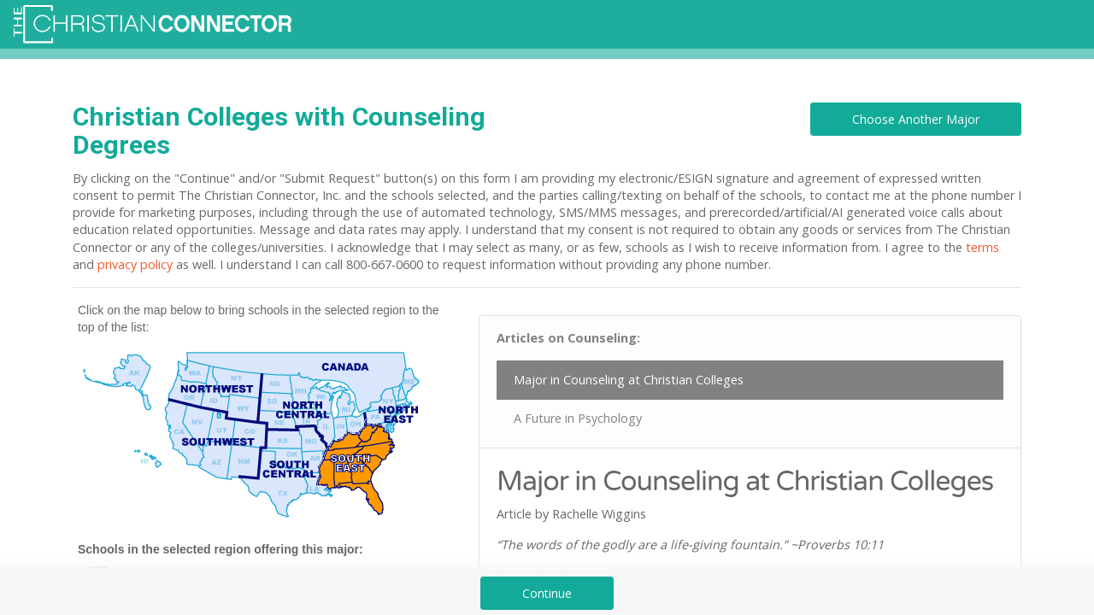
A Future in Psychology (578, 418)
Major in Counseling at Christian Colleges (629, 380)
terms (982, 247)
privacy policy (135, 264)
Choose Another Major (915, 119)
